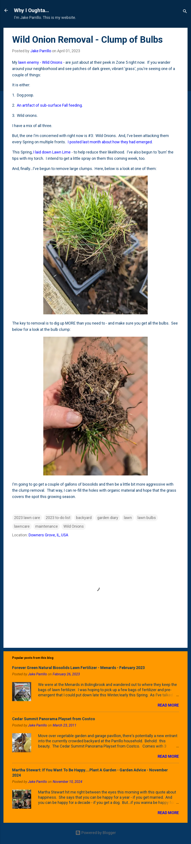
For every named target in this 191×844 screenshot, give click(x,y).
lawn (128, 517)
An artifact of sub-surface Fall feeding (49, 105)
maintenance (46, 526)
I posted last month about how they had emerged (110, 142)
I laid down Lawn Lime (52, 152)
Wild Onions (73, 526)
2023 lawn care (27, 517)
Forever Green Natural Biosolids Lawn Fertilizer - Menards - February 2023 (78, 667)
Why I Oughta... (31, 10)
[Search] (185, 11)
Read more (168, 705)
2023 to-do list (58, 517)
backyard (84, 517)
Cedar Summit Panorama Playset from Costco (53, 719)
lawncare (22, 526)
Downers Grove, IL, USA (48, 535)
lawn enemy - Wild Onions (40, 62)
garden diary (107, 517)
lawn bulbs (147, 517)
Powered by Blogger (95, 832)
